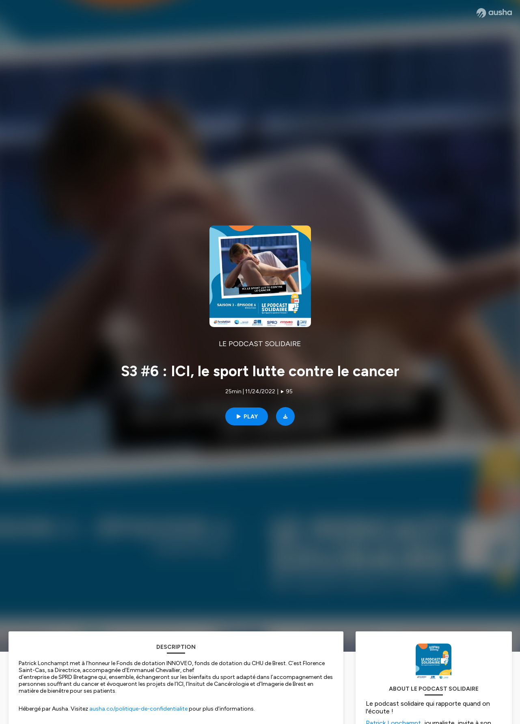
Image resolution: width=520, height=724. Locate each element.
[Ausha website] (494, 13)
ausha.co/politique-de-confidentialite (138, 708)
